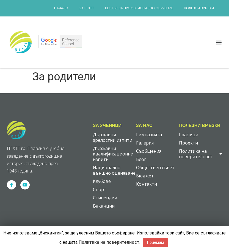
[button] (219, 42)
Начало (61, 8)
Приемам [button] (155, 242)
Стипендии (105, 198)
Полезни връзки (199, 8)
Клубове (102, 181)
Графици (188, 135)
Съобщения (148, 151)
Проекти (188, 143)
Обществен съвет (155, 168)
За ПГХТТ (86, 8)
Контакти (146, 184)
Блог (141, 159)
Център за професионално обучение (139, 8)
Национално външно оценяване (114, 170)
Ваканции (104, 206)
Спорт (99, 189)
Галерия (145, 143)
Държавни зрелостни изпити (112, 137)
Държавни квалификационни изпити (113, 153)
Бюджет (145, 176)
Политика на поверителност (200, 154)
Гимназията (149, 135)
